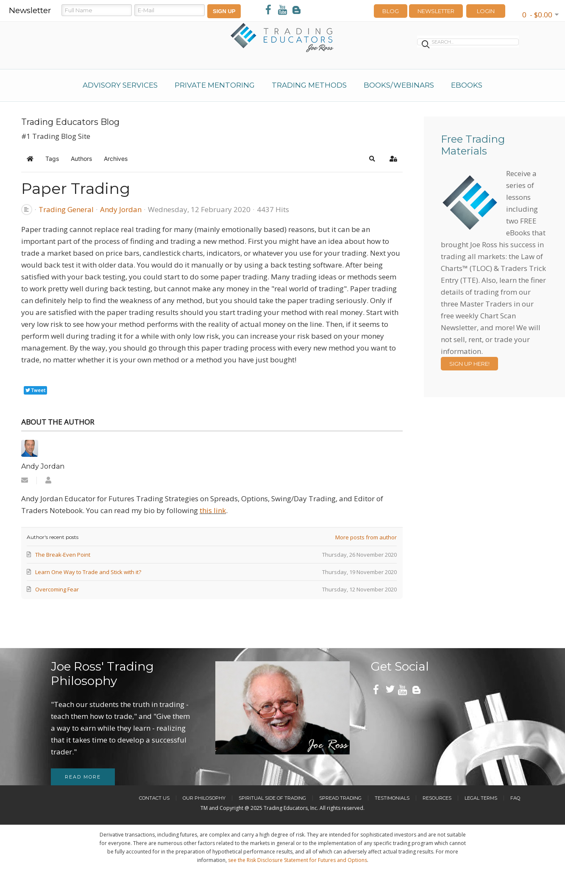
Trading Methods (309, 85)
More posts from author (366, 537)
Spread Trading (340, 798)
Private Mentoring (215, 85)
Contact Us (154, 798)
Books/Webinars (399, 85)
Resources (437, 798)
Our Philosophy (204, 798)
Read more (83, 777)
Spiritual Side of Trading (272, 798)
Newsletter (435, 11)
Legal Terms (481, 798)
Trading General (66, 209)
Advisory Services (120, 85)
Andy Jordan (121, 209)
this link (213, 510)
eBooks (466, 85)
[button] (372, 159)
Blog (390, 11)
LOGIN (486, 11)
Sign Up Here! (469, 363)
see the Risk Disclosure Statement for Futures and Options (297, 860)
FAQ (515, 798)
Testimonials (392, 798)
